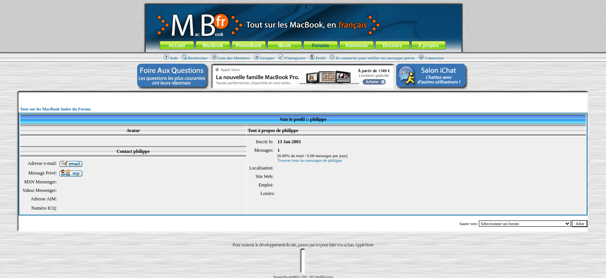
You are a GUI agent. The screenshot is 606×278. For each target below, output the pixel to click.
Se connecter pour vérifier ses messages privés (372, 58)
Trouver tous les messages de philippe (309, 160)
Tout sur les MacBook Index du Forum (55, 109)
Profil (317, 58)
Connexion (431, 58)
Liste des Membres (231, 58)
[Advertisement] (303, 95)
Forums (320, 45)
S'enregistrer (292, 58)
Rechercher (194, 58)
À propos (428, 45)
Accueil (177, 45)
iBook (284, 45)
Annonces (356, 45)
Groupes (264, 58)
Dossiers (392, 45)
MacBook (213, 45)
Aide (171, 58)
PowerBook (248, 45)
